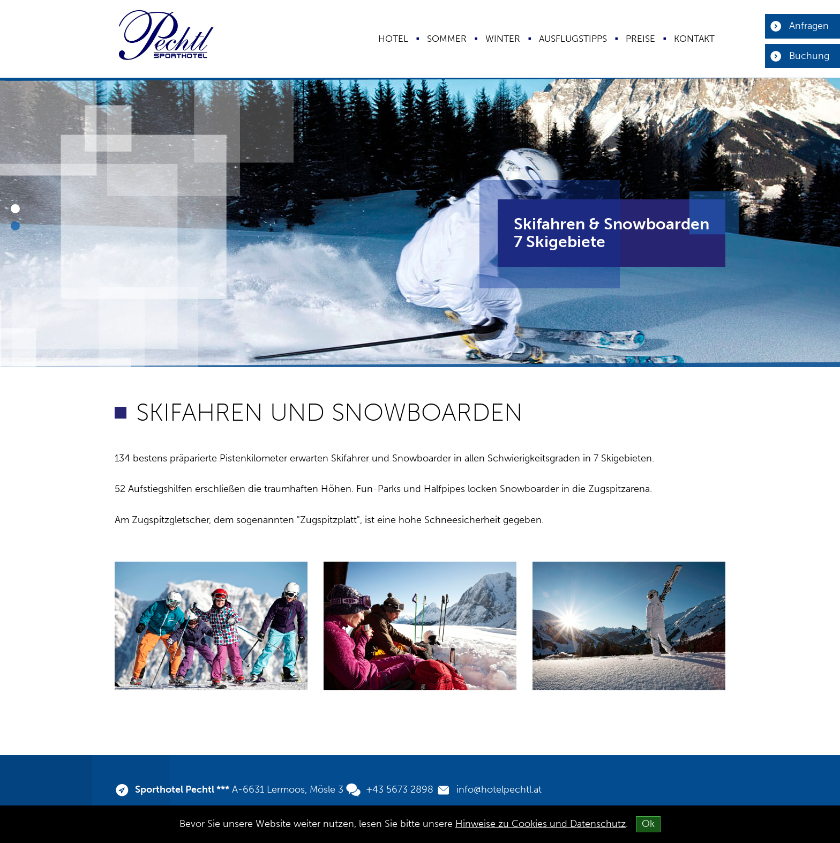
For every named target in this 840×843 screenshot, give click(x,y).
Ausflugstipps (573, 38)
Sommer (447, 38)
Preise (640, 38)
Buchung (809, 56)
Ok (648, 824)
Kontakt (694, 38)
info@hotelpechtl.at (499, 789)
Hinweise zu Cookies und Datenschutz (540, 824)
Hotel (393, 38)
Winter (502, 38)
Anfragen (809, 26)
